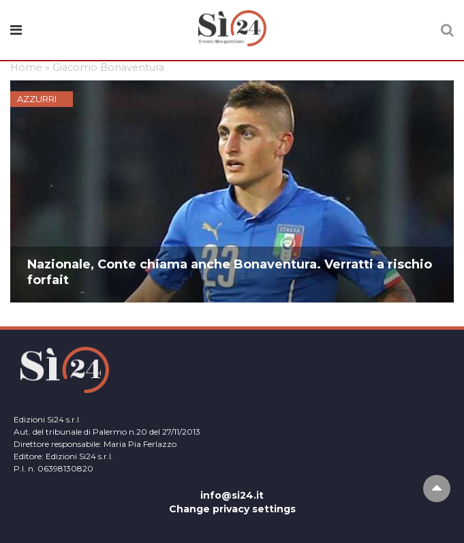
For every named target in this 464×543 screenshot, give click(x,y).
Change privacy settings (232, 509)
